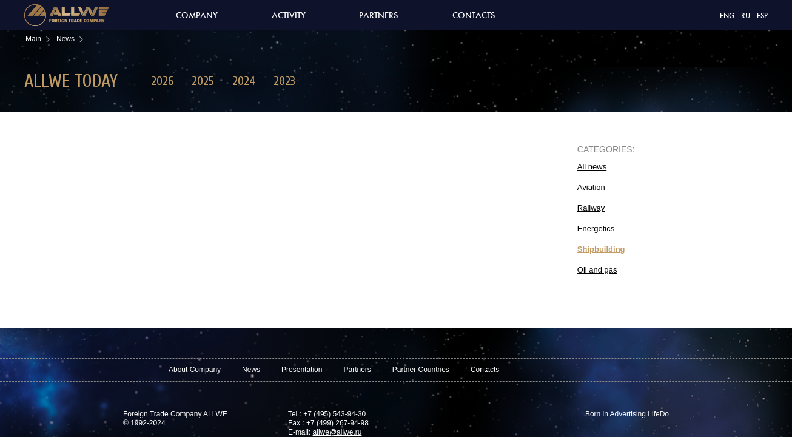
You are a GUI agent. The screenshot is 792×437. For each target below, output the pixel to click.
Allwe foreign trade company (66, 15)
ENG (727, 16)
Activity (289, 15)
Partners (378, 15)
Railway (591, 207)
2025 (203, 81)
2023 (284, 81)
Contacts (473, 15)
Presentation (301, 369)
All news (591, 166)
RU (745, 16)
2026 (162, 81)
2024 (243, 81)
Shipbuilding (601, 249)
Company (197, 15)
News (251, 369)
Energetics (595, 228)
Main (33, 39)
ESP (762, 16)
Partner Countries (420, 369)
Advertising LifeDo (638, 414)
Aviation (591, 187)
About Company (195, 369)
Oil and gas (597, 269)
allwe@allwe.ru (337, 432)
